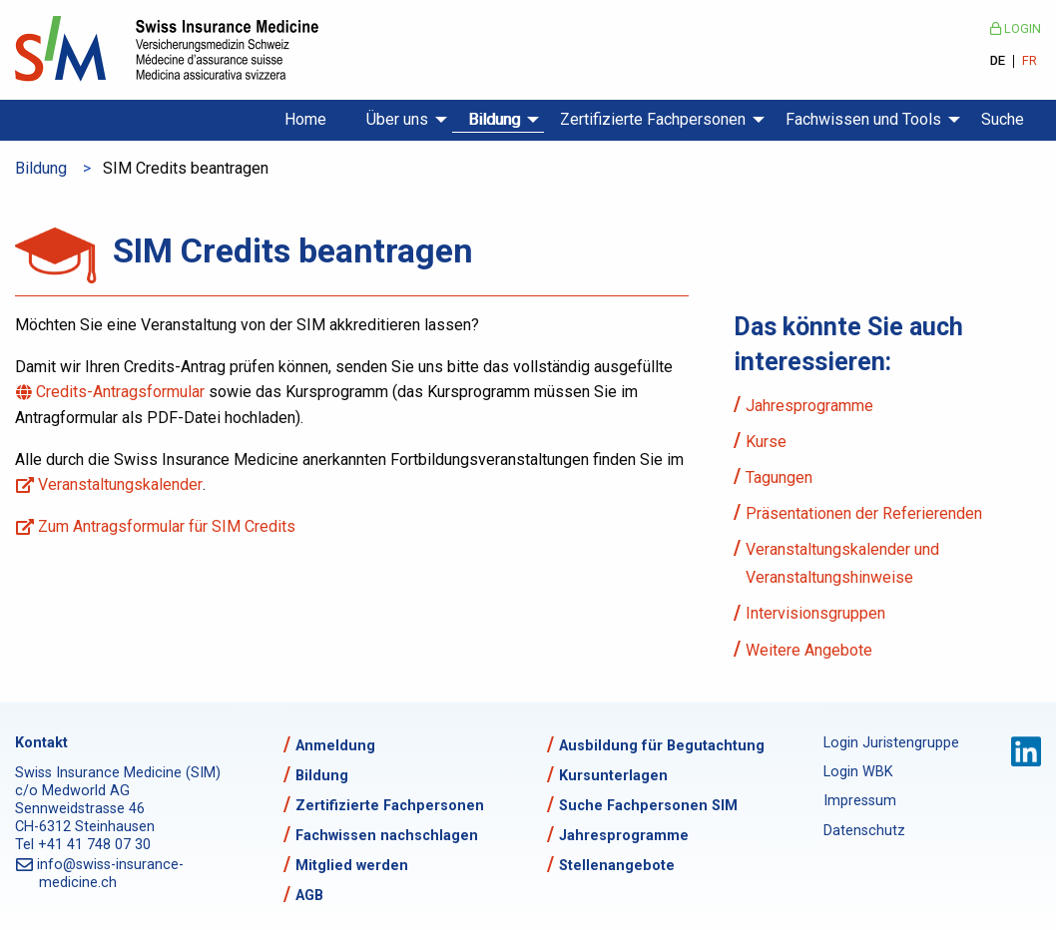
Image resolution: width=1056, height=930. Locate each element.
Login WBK (858, 771)
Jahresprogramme (809, 405)
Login (1015, 28)
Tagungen (779, 477)
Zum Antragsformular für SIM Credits (167, 526)
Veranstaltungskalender (121, 484)
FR (1029, 61)
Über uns (397, 119)
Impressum (859, 800)
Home (305, 119)
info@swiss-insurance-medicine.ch (111, 873)
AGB (309, 895)
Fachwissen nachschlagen (386, 835)
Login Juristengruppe (888, 742)
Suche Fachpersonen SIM (648, 805)
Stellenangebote (617, 865)
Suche (1002, 119)
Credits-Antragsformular (122, 391)
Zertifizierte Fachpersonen (653, 119)
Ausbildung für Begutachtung (662, 745)
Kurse (766, 441)
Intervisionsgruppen (815, 613)
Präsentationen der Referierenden (864, 513)
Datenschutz (864, 830)
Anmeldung (335, 745)
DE (997, 61)
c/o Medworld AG (72, 790)
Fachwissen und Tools (863, 119)
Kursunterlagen (613, 775)
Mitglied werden (351, 865)
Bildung (494, 119)
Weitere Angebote (809, 650)
